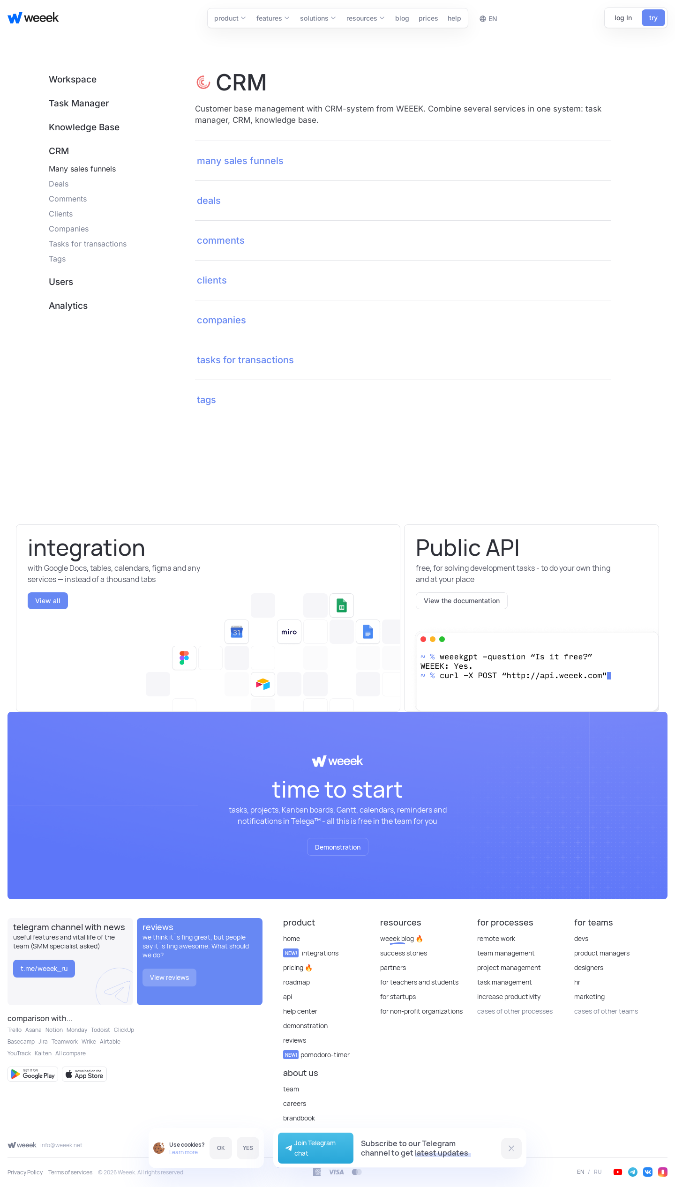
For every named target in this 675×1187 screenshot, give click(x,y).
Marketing (589, 996)
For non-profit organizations (421, 1011)
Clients (61, 213)
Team (291, 1088)
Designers (588, 967)
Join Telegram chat (309, 1147)
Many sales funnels (82, 168)
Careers (294, 1103)
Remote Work (496, 938)
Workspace (73, 79)
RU (598, 1172)
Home (291, 938)
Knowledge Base (84, 127)
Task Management (504, 982)
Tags (57, 258)
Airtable (110, 1041)
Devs (581, 938)
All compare (70, 1053)
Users (61, 281)
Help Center (300, 1011)
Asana (33, 1030)
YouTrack (19, 1053)
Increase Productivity (508, 996)
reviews (294, 1040)
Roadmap (296, 982)
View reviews (169, 977)
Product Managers (602, 952)
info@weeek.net (61, 1145)
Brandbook (299, 1117)
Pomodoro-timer (316, 1054)
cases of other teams (606, 1011)
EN (580, 1172)
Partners (393, 967)
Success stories (403, 952)
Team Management (506, 952)
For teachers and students (419, 982)
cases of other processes (515, 1011)
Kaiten (43, 1053)
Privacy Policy (25, 1172)
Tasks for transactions (88, 243)
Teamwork (65, 1041)
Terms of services (70, 1172)
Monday (77, 1030)
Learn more (183, 1152)
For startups (398, 996)
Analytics (68, 305)
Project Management (509, 967)
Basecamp (21, 1041)
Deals (58, 183)
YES (248, 1148)
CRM (59, 151)
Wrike (89, 1041)
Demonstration (337, 847)
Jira (43, 1041)
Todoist (100, 1030)
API (287, 996)
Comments (68, 198)
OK (221, 1148)
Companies (69, 228)
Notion (54, 1030)
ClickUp (124, 1030)
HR (577, 982)
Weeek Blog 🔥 (401, 938)
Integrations (310, 952)
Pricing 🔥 (298, 967)
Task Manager (79, 103)
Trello (15, 1030)
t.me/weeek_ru (44, 968)
